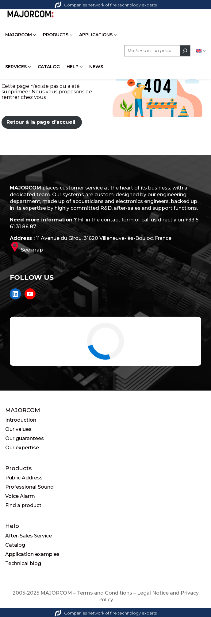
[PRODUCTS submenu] (71, 34)
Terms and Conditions (104, 593)
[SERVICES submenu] (29, 66)
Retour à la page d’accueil (40, 122)
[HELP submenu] (81, 66)
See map (32, 250)
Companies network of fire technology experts (106, 5)
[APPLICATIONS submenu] (115, 34)
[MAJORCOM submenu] (34, 34)
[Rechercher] (185, 50)
